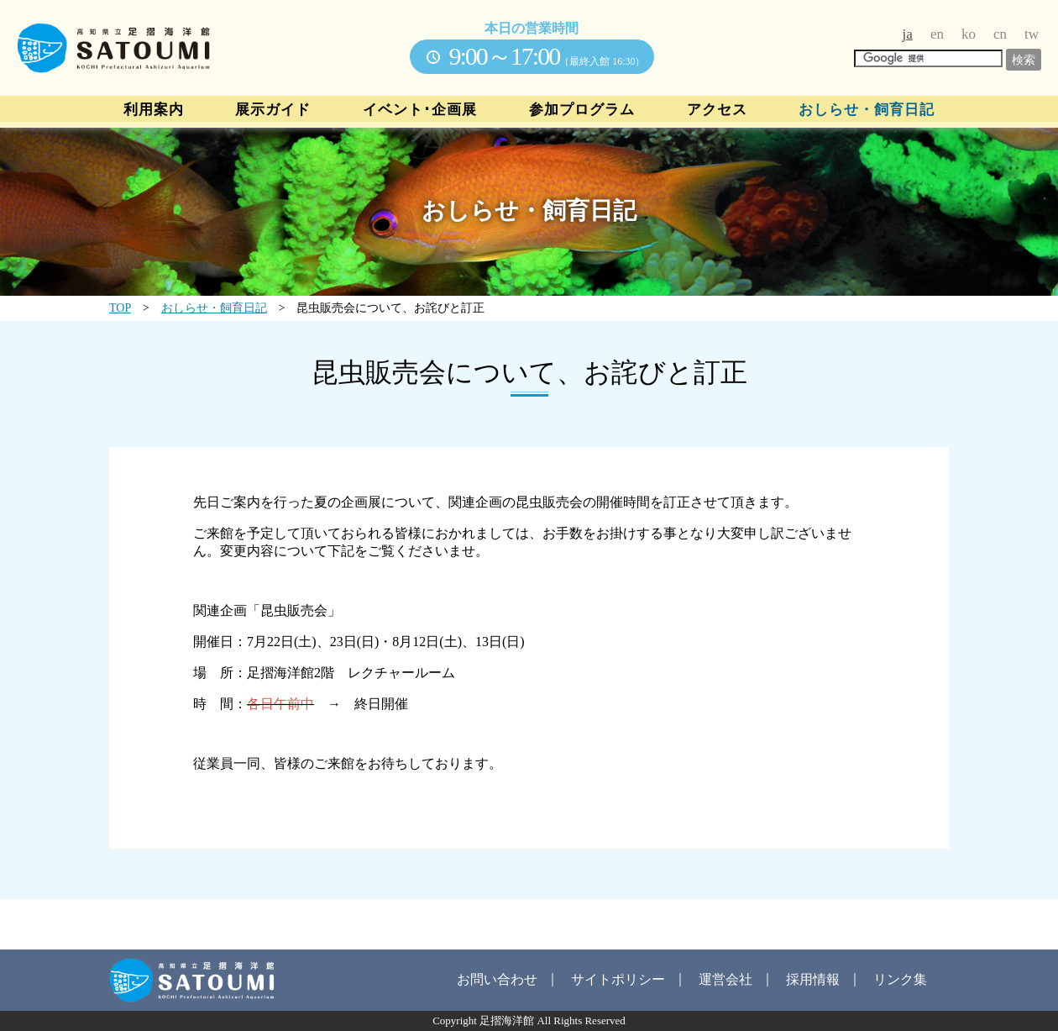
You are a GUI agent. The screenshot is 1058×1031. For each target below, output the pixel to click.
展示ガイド (273, 110)
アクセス (717, 110)
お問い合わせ (497, 979)
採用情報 (813, 979)
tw (1031, 34)
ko (968, 34)
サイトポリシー (618, 979)
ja (908, 34)
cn (1000, 34)
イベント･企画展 (420, 110)
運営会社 (725, 979)
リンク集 (900, 979)
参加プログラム (582, 110)
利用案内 (153, 110)
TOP (120, 308)
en (937, 34)
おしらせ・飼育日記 (867, 110)
